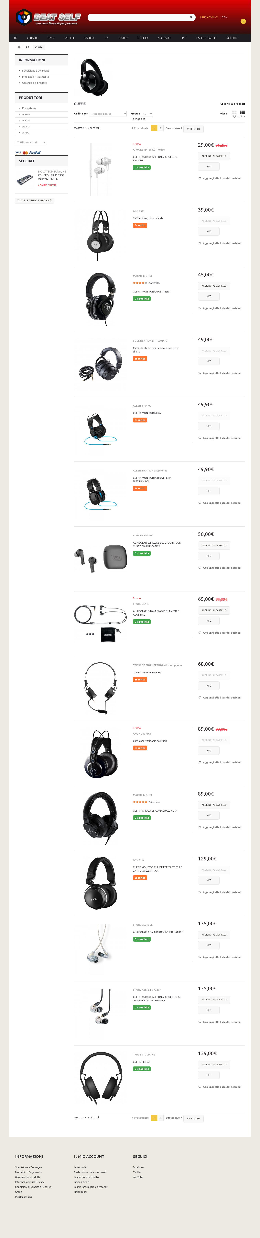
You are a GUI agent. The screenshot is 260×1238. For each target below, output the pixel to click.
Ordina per (81, 113)
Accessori (164, 37)
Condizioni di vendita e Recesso (33, 1186)
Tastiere (69, 37)
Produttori (30, 98)
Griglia (234, 114)
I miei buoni (80, 1191)
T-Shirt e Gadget (206, 37)
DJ (15, 37)
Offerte (232, 37)
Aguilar (26, 126)
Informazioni (32, 60)
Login (224, 17)
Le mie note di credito (86, 1177)
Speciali (26, 161)
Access (26, 114)
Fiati (183, 37)
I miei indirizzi (82, 1182)
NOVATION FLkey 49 (52, 171)
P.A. (107, 37)
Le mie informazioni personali (91, 1186)
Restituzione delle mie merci (90, 1172)
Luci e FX (142, 37)
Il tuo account (209, 17)
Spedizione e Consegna (35, 70)
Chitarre (32, 37)
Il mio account (89, 1156)
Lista (242, 114)
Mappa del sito (23, 1196)
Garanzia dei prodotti (34, 82)
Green (18, 1191)
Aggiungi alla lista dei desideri (221, 178)
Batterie (89, 37)
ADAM (26, 120)
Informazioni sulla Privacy (29, 1182)
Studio (123, 37)
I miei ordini (80, 1167)
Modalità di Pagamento (35, 76)
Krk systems (29, 108)
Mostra (135, 113)
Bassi (51, 37)
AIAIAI (25, 132)
